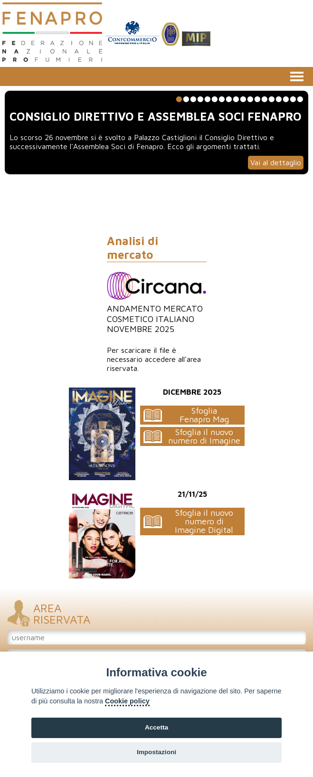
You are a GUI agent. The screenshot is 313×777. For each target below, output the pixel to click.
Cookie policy (127, 701)
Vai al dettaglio (275, 162)
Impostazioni (156, 752)
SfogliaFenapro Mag (204, 415)
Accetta (156, 727)
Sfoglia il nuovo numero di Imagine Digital (204, 521)
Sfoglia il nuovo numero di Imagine (204, 436)
